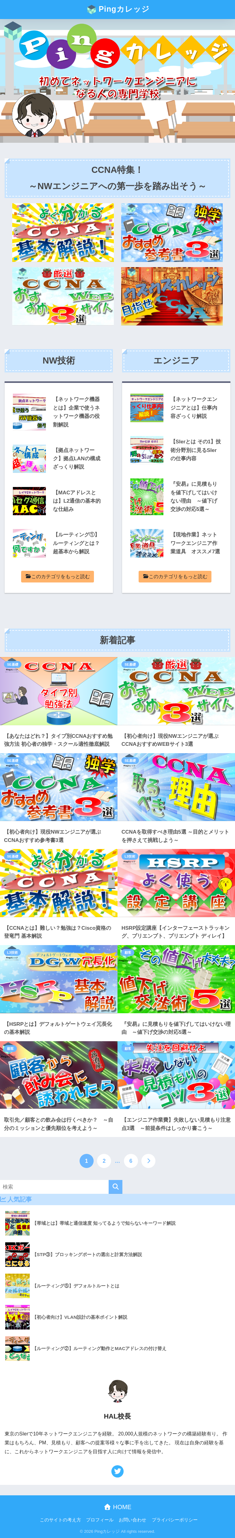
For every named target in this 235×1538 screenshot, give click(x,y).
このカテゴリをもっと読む (57, 576)
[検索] (115, 1187)
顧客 (128, 952)
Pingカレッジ (118, 9)
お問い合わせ (132, 1519)
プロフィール (100, 1519)
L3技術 (130, 856)
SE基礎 (12, 664)
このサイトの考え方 (60, 1519)
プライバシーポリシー (175, 1519)
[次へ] (148, 1161)
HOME (118, 1507)
